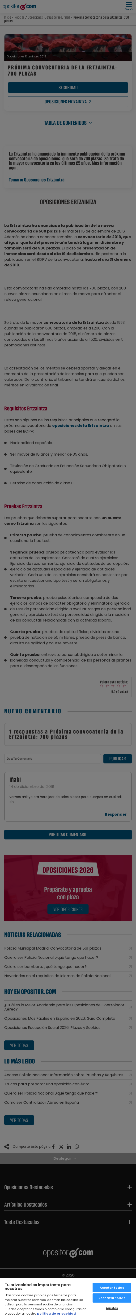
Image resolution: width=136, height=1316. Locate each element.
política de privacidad (56, 1313)
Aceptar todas (112, 1287)
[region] (68, 1297)
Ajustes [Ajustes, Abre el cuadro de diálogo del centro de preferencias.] (112, 1308)
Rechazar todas (111, 1298)
